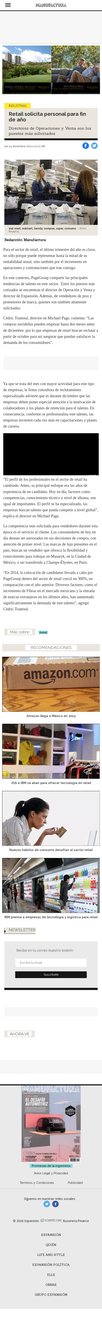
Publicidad (75, 1182)
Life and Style (51, 1255)
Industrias (17, 106)
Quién (51, 1245)
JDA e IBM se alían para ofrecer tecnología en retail (51, 783)
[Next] (95, 70)
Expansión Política (51, 1265)
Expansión (51, 1235)
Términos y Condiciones (37, 1182)
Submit (51, 974)
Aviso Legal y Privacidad (51, 1173)
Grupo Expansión (51, 1295)
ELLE (51, 1275)
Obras (51, 1285)
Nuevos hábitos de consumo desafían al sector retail (51, 850)
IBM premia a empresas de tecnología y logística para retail (51, 917)
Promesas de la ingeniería (51, 1166)
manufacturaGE (46, 1204)
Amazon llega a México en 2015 (51, 716)
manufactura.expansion (55, 1204)
